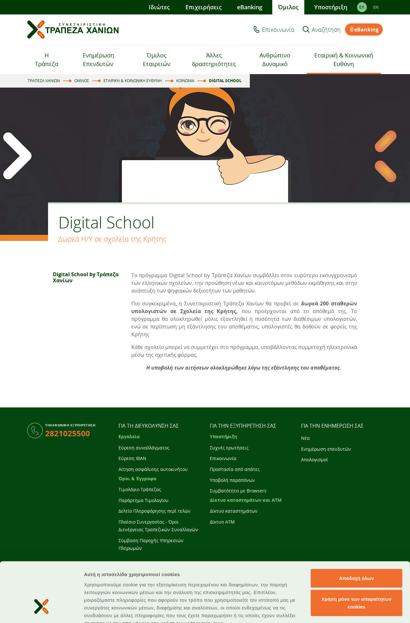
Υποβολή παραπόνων (232, 480)
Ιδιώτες (159, 7)
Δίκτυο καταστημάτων (234, 511)
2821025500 (67, 433)
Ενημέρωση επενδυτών (326, 449)
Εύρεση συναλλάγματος (144, 448)
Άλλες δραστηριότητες (214, 59)
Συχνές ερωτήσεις (229, 448)
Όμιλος (288, 7)
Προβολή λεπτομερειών (111, 610)
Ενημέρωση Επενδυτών (98, 59)
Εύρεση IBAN (132, 458)
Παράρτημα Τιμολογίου (143, 500)
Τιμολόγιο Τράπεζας (140, 489)
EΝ (376, 7)
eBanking (249, 7)
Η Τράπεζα (46, 59)
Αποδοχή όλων (356, 530)
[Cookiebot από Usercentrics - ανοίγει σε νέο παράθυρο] (41, 610)
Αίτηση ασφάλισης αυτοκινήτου (153, 469)
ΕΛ (362, 7)
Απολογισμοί (314, 460)
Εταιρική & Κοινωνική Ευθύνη (343, 59)
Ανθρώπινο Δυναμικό (274, 59)
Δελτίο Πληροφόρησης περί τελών (155, 511)
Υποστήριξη (330, 7)
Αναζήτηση (326, 29)
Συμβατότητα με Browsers (238, 491)
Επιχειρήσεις (203, 7)
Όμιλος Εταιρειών (156, 59)
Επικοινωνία (278, 29)
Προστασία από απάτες (235, 469)
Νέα (305, 438)
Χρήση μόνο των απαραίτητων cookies (357, 554)
